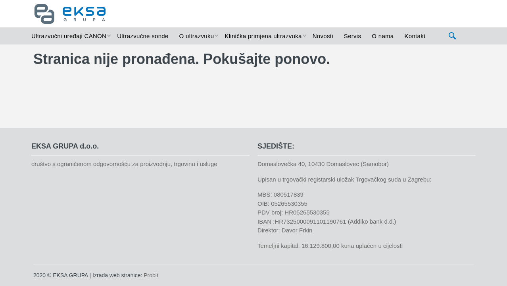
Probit (151, 275)
